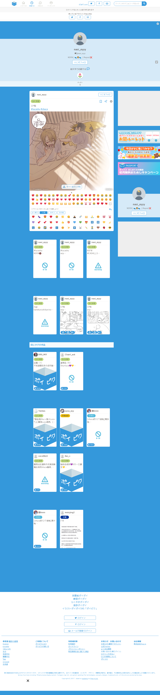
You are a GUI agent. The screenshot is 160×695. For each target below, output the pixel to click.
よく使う (35, 212)
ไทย (4, 659)
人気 (43, 212)
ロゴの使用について (108, 656)
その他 (61, 212)
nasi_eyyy (80, 49)
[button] (28, 680)
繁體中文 (6, 656)
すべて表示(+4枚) (71, 186)
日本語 (5, 664)
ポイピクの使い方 (42, 646)
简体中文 (6, 654)
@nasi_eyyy (80, 53)
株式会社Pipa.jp (140, 644)
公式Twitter (105, 646)
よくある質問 (106, 649)
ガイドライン (73, 646)
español (6, 646)
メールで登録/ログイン (80, 630)
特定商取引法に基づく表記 (78, 651)
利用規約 (71, 644)
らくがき (35, 101)
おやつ (52, 212)
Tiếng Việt (7, 649)
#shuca (44, 109)
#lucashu (35, 109)
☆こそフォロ (80, 62)
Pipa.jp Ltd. (94, 678)
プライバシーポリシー (76, 649)
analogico (85, 678)
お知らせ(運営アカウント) (111, 644)
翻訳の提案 (13, 641)
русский (6, 662)
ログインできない (108, 654)
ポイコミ (104, 659)
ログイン (80, 617)
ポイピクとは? (41, 644)
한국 (4, 651)
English (6, 644)
